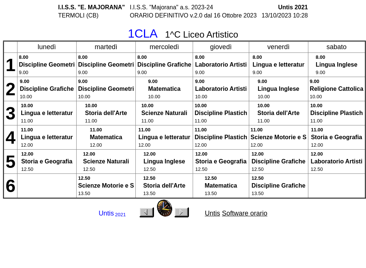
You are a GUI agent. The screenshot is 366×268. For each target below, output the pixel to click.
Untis (212, 213)
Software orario (244, 213)
